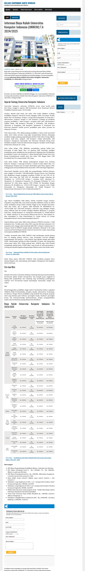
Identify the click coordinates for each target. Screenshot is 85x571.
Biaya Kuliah (48, 10)
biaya (13, 567)
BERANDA (7, 10)
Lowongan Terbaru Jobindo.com (67, 94)
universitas (7, 570)
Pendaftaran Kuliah (26, 10)
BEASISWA (15, 10)
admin (12, 69)
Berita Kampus (38, 10)
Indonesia (19, 567)
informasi (26, 567)
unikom (44, 567)
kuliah (39, 567)
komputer (33, 567)
